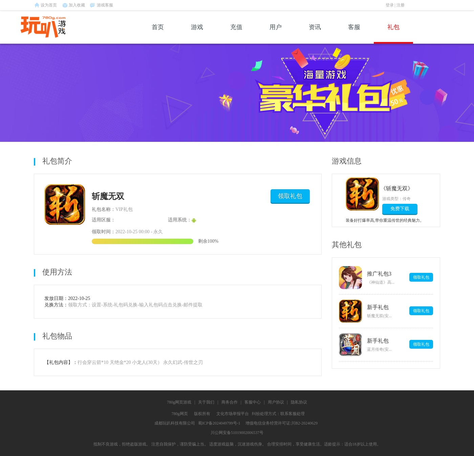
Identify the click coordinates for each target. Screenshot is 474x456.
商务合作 (229, 402)
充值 (236, 34)
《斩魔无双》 (397, 188)
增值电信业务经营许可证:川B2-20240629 (281, 423)
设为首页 (49, 5)
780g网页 (180, 413)
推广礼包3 (379, 274)
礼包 (393, 34)
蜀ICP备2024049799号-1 (219, 423)
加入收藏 (77, 5)
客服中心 (252, 402)
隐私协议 (299, 402)
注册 (400, 5)
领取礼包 (290, 196)
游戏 (197, 34)
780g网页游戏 (179, 402)
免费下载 (399, 208)
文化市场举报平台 (232, 413)
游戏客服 (105, 5)
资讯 (315, 34)
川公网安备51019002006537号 (237, 432)
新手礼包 (378, 307)
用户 (275, 34)
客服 (354, 34)
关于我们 (206, 402)
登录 (390, 5)
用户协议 (276, 402)
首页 (157, 34)
